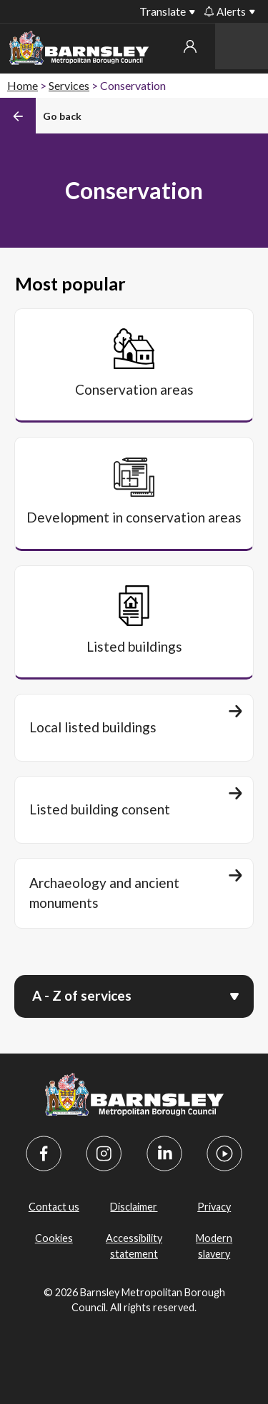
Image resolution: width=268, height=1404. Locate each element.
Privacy (214, 1207)
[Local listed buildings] (134, 728)
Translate (162, 11)
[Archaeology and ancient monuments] (134, 893)
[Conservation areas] (134, 364)
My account (190, 46)
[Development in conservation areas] (134, 493)
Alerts (225, 11)
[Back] (40, 115)
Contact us (54, 1207)
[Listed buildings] (134, 621)
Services (69, 85)
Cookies (54, 1238)
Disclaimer (133, 1207)
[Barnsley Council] (79, 50)
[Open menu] (234, 995)
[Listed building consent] (134, 810)
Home (22, 85)
